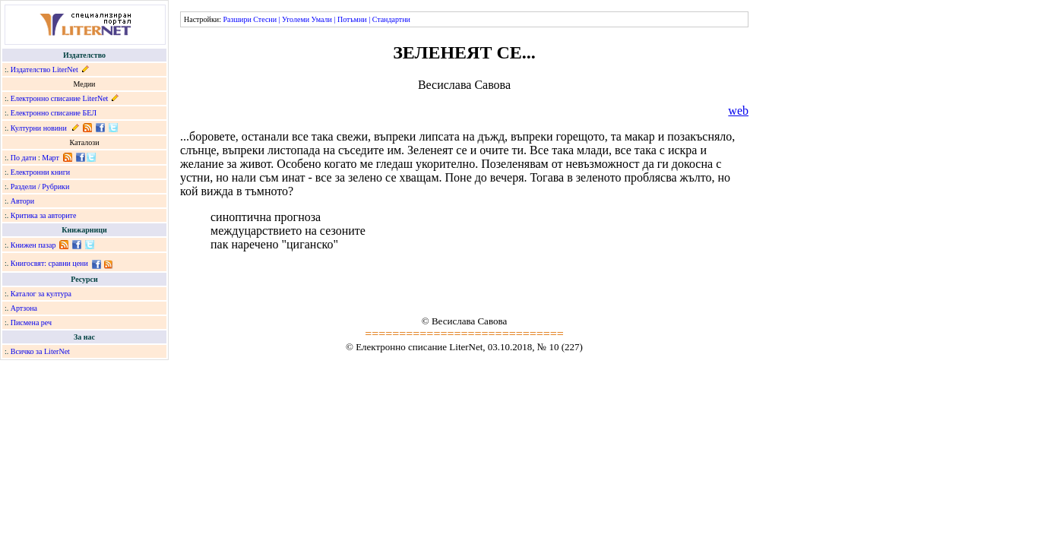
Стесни (265, 19)
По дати (23, 157)
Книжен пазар (33, 245)
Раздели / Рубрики (40, 186)
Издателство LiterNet (44, 69)
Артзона (24, 308)
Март (50, 157)
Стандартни (391, 19)
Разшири (237, 19)
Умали (322, 19)
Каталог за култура (41, 293)
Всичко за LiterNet (40, 351)
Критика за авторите (44, 215)
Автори (22, 201)
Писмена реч (31, 322)
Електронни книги (40, 172)
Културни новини (39, 128)
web (738, 110)
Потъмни (352, 19)
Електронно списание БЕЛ (54, 113)
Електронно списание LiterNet (60, 98)
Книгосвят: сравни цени (49, 263)
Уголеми (295, 19)
